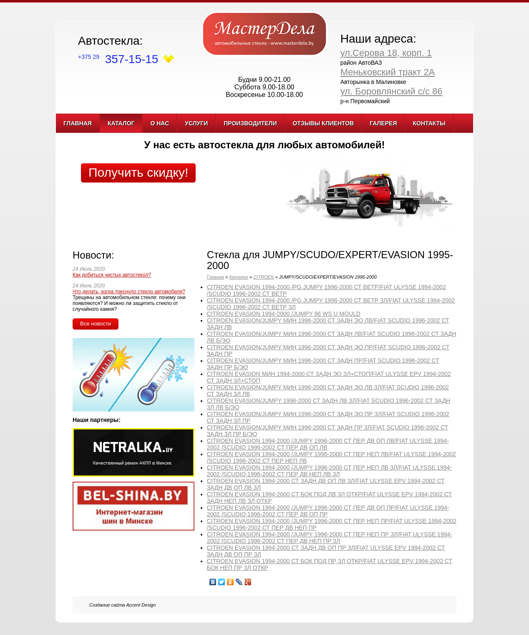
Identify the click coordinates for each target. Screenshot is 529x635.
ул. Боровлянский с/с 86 (391, 91)
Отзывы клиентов (323, 123)
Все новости (95, 323)
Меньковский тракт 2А (387, 72)
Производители (250, 123)
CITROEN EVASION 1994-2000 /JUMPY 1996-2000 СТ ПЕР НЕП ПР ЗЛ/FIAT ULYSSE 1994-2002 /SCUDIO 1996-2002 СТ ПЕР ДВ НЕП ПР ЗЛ (329, 537)
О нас (159, 123)
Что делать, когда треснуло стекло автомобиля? (129, 292)
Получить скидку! (138, 172)
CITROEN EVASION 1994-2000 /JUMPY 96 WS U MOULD (283, 313)
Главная (77, 123)
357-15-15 (118, 59)
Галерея (383, 123)
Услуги (196, 123)
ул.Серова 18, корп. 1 (386, 53)
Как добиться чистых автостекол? (112, 275)
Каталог (121, 123)
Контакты (429, 123)
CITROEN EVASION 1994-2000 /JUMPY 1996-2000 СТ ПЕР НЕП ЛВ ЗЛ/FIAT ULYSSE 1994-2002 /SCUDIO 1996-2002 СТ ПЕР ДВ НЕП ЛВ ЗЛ (329, 471)
